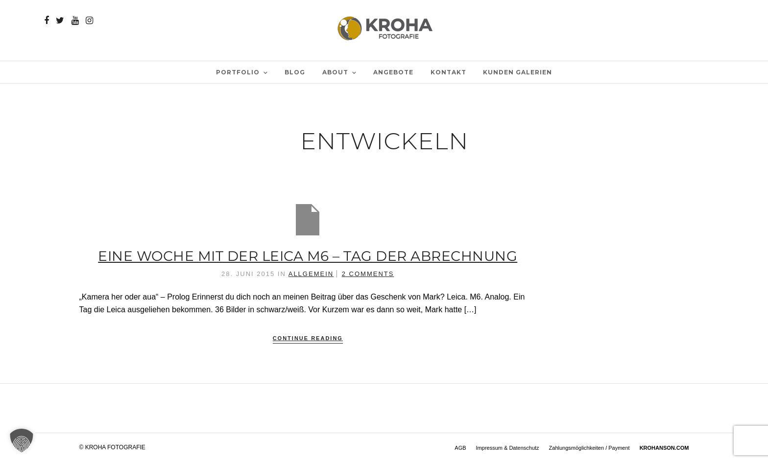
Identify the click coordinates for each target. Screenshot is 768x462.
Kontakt (448, 72)
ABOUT (335, 72)
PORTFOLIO (238, 72)
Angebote (393, 72)
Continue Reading (308, 338)
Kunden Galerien (517, 72)
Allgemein (311, 273)
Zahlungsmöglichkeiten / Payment (589, 448)
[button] (21, 440)
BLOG (295, 72)
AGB (460, 448)
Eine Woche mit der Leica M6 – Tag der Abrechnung (307, 256)
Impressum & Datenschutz (507, 448)
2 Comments (368, 273)
